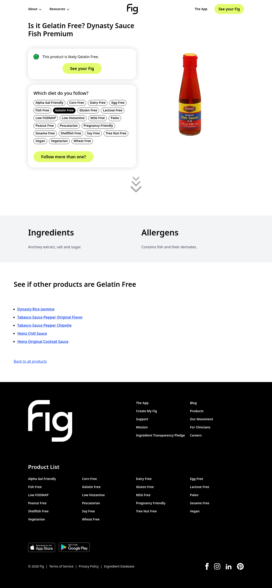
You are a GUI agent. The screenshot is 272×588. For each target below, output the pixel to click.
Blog (193, 403)
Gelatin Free (64, 110)
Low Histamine (73, 118)
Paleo (115, 118)
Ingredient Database (119, 566)
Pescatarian (69, 125)
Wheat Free (82, 141)
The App (201, 9)
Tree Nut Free (116, 133)
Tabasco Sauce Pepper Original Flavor (50, 317)
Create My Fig (146, 411)
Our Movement (201, 419)
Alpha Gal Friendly (49, 102)
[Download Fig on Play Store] (74, 547)
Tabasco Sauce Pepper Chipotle (44, 325)
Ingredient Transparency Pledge (160, 435)
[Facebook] (207, 566)
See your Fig (229, 9)
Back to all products (30, 361)
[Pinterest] (240, 566)
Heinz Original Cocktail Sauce (42, 341)
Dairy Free (98, 102)
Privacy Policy (88, 566)
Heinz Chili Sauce (32, 333)
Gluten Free (88, 110)
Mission (142, 427)
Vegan (40, 141)
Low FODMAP (46, 118)
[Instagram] (217, 566)
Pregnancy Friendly (98, 125)
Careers (196, 435)
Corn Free (76, 102)
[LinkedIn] (229, 566)
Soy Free (93, 133)
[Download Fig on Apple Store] (41, 547)
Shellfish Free (71, 133)
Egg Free (118, 102)
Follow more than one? (63, 156)
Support (142, 419)
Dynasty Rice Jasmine (35, 309)
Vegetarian (59, 141)
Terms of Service (61, 566)
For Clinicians (200, 427)
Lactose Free (112, 110)
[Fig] (132, 9)
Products (196, 411)
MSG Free (97, 118)
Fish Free (42, 110)
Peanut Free (45, 125)
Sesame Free (45, 133)
